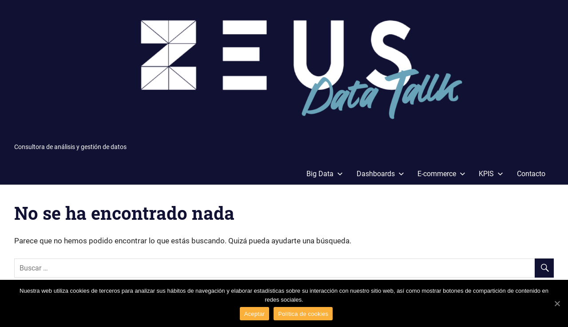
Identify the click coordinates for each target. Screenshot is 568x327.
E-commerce (441, 174)
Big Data (324, 174)
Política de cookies (303, 314)
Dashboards (380, 174)
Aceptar (254, 314)
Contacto (531, 174)
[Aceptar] (556, 303)
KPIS (491, 174)
